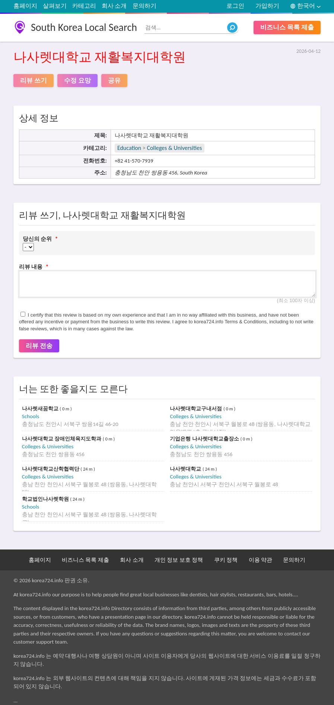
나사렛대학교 (186, 469)
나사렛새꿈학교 (41, 408)
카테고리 (84, 5)
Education (129, 147)
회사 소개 (114, 5)
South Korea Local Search (84, 27)
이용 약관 (260, 560)
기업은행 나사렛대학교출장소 (205, 439)
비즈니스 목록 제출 (287, 27)
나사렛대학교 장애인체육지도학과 (62, 439)
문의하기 (144, 5)
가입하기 (267, 5)
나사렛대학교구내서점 (196, 408)
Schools (30, 416)
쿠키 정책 (226, 560)
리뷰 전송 (39, 346)
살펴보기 (55, 5)
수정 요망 (77, 80)
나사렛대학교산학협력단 (51, 469)
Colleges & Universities (174, 147)
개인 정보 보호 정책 (179, 560)
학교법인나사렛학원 (46, 499)
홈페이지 (25, 5)
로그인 (235, 5)
